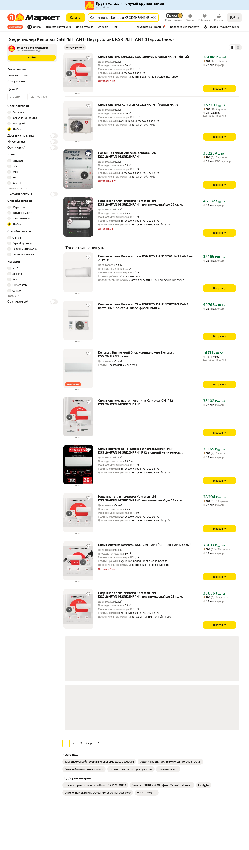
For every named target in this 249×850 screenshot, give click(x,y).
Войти (234, 17)
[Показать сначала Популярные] (75, 47)
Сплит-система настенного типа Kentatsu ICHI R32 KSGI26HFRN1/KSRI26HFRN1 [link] (135, 402)
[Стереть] (154, 17)
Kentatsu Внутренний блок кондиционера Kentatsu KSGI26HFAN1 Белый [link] (136, 354)
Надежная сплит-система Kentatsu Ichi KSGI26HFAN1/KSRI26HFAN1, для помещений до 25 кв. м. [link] (140, 202)
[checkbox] (32, 160)
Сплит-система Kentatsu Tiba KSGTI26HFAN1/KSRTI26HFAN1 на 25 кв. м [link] (145, 258)
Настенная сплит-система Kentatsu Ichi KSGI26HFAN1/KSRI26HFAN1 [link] (127, 154)
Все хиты (15, 26)
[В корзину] (219, 88)
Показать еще (168, 668)
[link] (99, 661)
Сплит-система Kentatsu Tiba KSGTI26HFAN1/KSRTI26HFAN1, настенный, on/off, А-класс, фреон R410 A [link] (143, 306)
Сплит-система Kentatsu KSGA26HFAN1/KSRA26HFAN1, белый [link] (144, 545)
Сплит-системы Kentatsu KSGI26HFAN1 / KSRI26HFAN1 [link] (139, 105)
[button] (59, 27)
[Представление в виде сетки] (238, 47)
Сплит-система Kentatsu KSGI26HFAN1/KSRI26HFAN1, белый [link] (143, 56)
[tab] (16, 26)
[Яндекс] (11, 17)
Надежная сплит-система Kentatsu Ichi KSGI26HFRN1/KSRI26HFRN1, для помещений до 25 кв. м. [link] (140, 498)
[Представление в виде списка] (232, 47)
